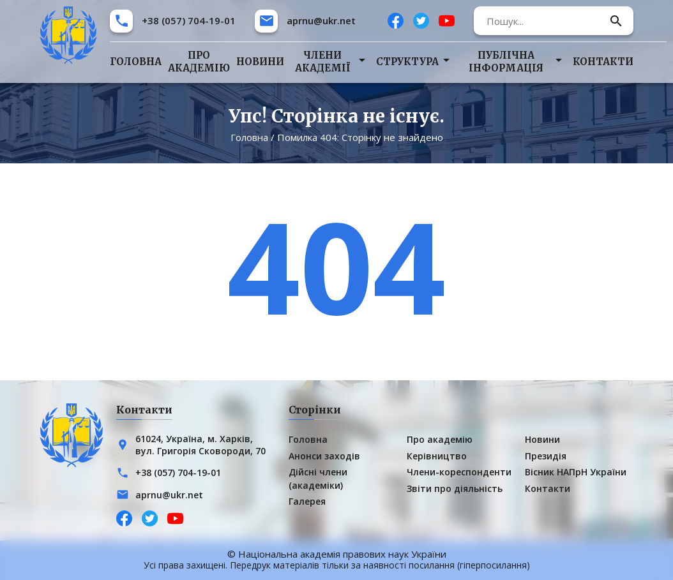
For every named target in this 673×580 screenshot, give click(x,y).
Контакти (603, 62)
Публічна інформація (506, 61)
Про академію (199, 61)
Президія (545, 456)
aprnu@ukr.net (321, 20)
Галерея (307, 501)
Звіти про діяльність (455, 488)
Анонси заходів (324, 456)
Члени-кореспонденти (459, 472)
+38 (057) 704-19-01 (189, 20)
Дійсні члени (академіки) (318, 478)
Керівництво (437, 456)
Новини (260, 62)
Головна (136, 62)
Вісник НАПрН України (575, 472)
